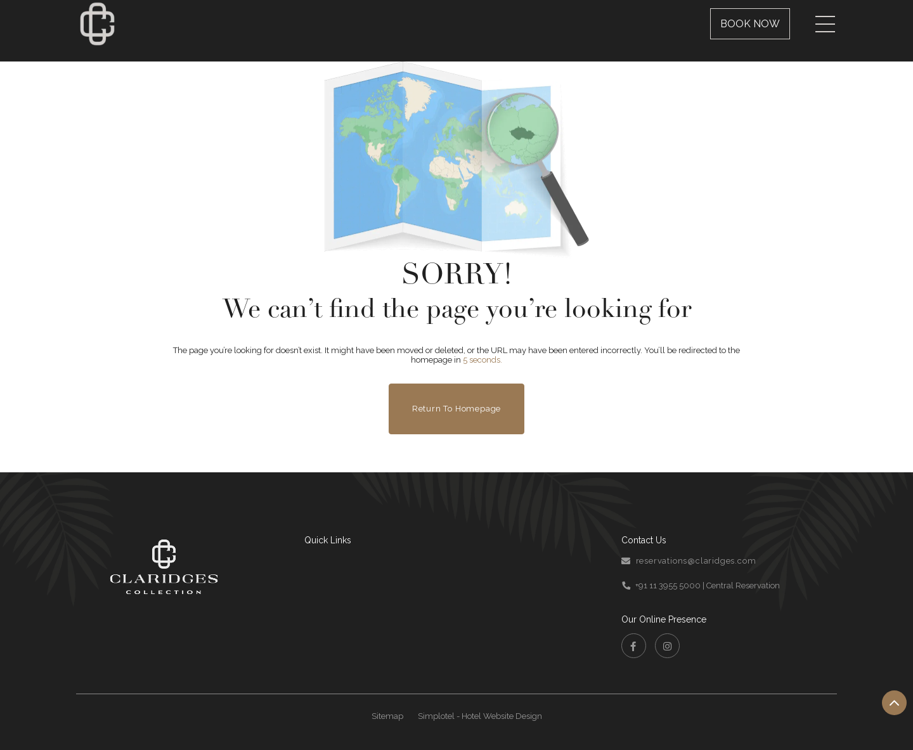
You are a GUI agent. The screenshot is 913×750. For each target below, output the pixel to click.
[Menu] (825, 24)
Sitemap (387, 716)
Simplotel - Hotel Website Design (480, 716)
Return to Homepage (456, 408)
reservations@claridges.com (696, 561)
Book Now (750, 24)
